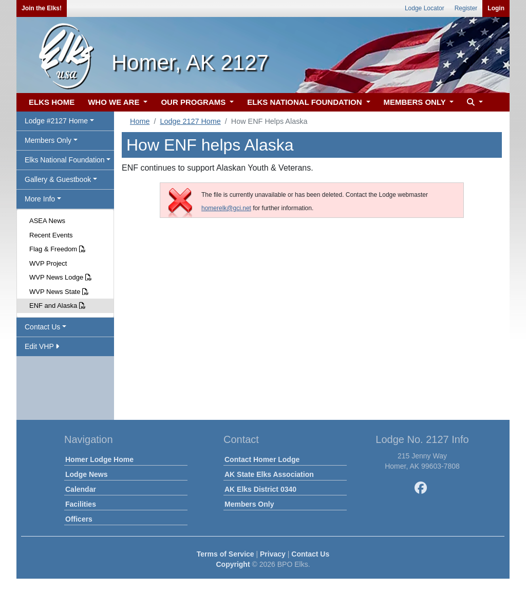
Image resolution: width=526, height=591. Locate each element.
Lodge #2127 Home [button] (56, 121)
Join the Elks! (42, 8)
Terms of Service (225, 554)
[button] (473, 103)
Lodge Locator (424, 8)
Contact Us (310, 554)
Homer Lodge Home (99, 459)
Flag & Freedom (57, 249)
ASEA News (47, 221)
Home (139, 121)
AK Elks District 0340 (260, 489)
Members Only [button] (48, 140)
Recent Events (51, 235)
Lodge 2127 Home (190, 121)
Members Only (249, 504)
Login (495, 8)
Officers (78, 519)
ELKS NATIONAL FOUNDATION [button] (305, 102)
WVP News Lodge (60, 277)
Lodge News (86, 474)
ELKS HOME (51, 102)
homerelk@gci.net (226, 208)
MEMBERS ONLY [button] (416, 102)
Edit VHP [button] (42, 346)
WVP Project (48, 263)
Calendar (80, 489)
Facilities (80, 504)
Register (466, 8)
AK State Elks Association (269, 474)
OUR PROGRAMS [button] (194, 102)
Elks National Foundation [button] (65, 160)
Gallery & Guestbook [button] (58, 179)
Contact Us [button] (42, 327)
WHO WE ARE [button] (114, 102)
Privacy (273, 554)
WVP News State (59, 292)
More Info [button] (40, 199)
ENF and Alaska (57, 305)
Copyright (233, 564)
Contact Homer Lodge (261, 459)
